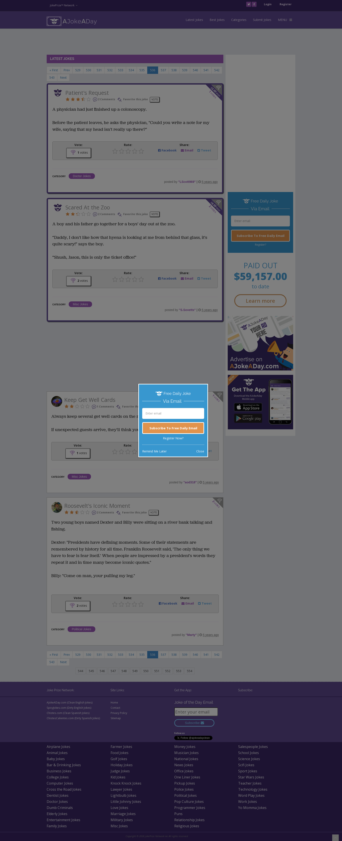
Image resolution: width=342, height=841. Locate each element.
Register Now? (173, 438)
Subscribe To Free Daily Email (173, 428)
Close (200, 451)
